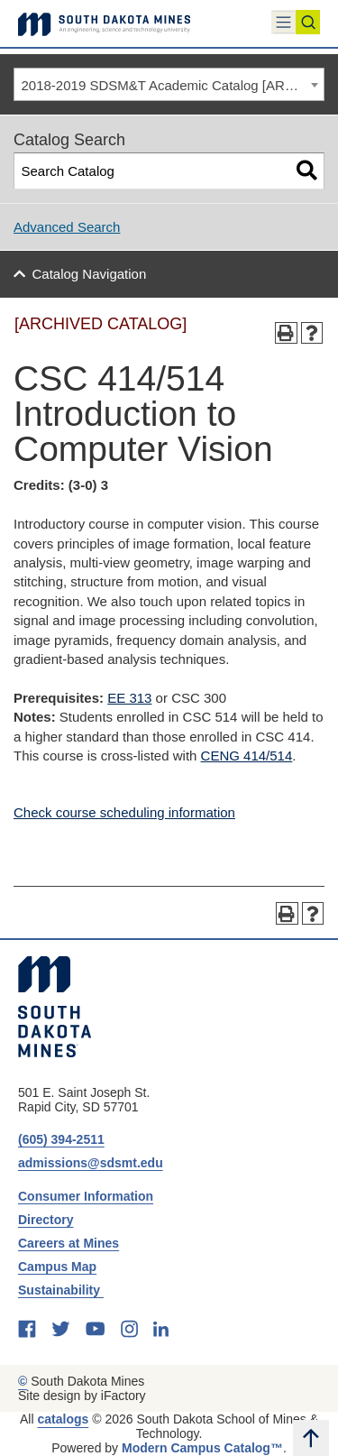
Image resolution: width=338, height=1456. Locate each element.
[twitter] (60, 1329)
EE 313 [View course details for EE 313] (129, 697)
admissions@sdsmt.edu (90, 1163)
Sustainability (61, 1290)
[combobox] (169, 85)
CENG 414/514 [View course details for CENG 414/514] (247, 755)
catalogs (62, 1419)
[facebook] (27, 1329)
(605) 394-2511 (61, 1139)
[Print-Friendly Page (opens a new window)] (286, 333)
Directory (45, 1219)
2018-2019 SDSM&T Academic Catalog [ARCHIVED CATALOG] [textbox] (173, 85)
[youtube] (95, 1329)
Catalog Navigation (89, 273)
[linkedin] (161, 1329)
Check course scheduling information (124, 812)
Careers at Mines (68, 1243)
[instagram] (129, 1329)
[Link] (104, 23)
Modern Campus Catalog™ (202, 1448)
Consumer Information (85, 1196)
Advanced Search (67, 227)
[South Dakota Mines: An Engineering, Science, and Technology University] (54, 1006)
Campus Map (57, 1266)
